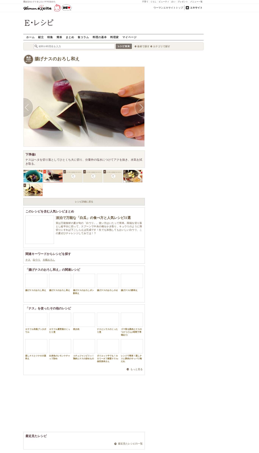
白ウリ (37, 259)
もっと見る (136, 369)
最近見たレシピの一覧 (130, 443)
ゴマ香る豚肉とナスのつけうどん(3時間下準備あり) (132, 324)
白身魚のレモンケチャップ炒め (60, 349)
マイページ (129, 37)
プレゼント (183, 2)
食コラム (83, 37)
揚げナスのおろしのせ (108, 282)
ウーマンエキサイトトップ (168, 7)
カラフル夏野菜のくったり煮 (60, 323)
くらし (153, 2)
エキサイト (196, 7)
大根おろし (49, 259)
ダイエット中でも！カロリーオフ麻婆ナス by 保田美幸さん (108, 351)
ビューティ (164, 2)
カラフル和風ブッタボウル (36, 323)
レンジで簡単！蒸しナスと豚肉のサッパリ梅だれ (132, 351)
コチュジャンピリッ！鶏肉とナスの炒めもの (84, 349)
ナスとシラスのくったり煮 (108, 323)
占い (173, 2)
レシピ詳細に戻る (84, 201)
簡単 (59, 37)
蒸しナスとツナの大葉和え (36, 349)
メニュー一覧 (196, 2)
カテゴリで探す (161, 46)
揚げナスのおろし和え (57, 59)
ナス (28, 259)
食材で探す (143, 46)
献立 (41, 37)
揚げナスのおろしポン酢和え (84, 284)
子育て (145, 2)
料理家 (114, 37)
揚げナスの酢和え (132, 282)
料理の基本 (100, 37)
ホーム (30, 37)
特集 (50, 37)
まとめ (70, 37)
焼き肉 (84, 321)
